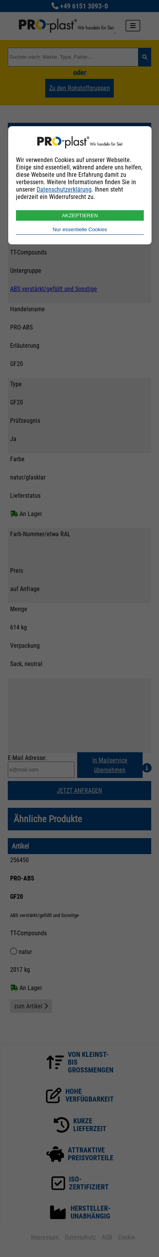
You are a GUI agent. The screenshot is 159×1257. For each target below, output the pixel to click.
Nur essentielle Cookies (80, 229)
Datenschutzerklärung (64, 189)
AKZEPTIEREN (80, 215)
